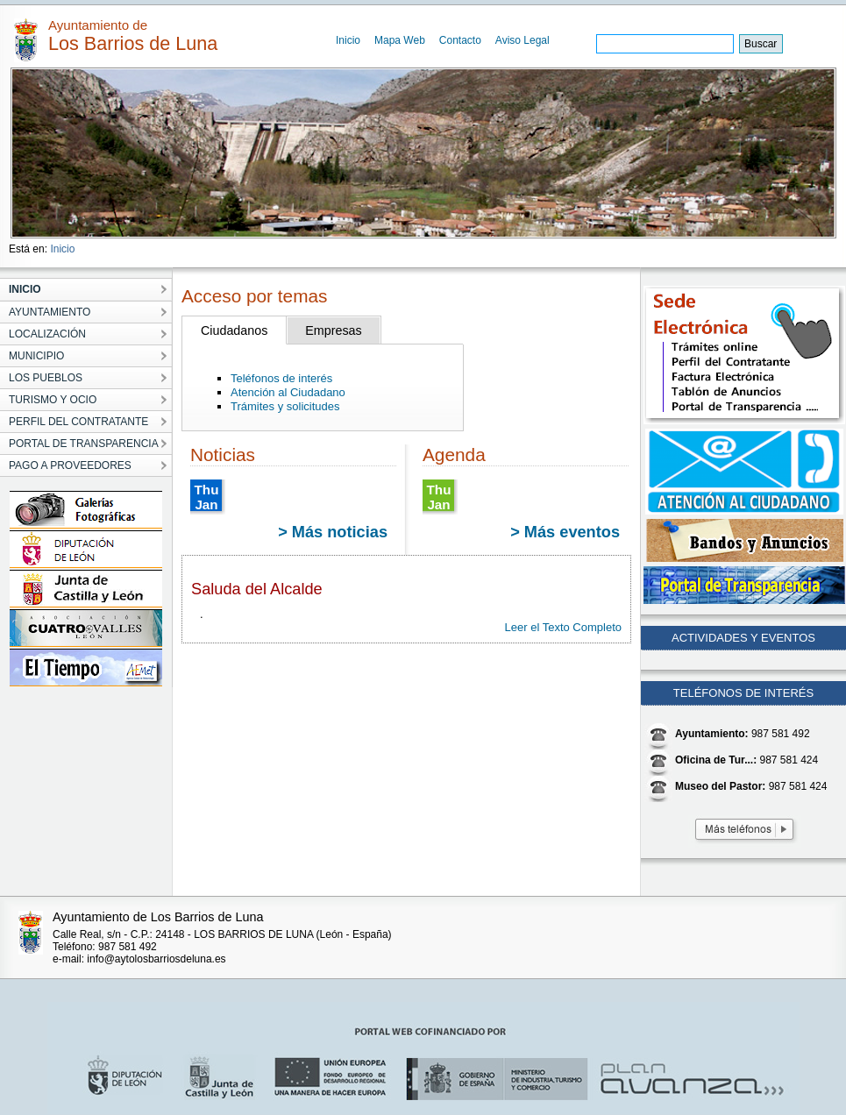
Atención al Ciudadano (288, 392)
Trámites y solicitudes (285, 406)
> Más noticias (332, 532)
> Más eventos (565, 532)
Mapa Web (399, 40)
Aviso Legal (522, 40)
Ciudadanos (234, 330)
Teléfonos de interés (281, 378)
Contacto (460, 40)
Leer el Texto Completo (563, 627)
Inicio (348, 40)
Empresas (333, 330)
